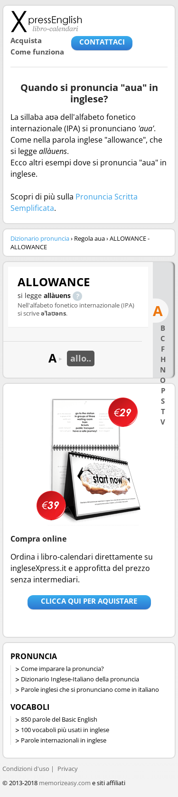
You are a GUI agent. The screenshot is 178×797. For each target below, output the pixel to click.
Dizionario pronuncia (39, 238)
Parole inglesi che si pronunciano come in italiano (90, 689)
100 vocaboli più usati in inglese (65, 729)
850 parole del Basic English (59, 719)
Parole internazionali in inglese (63, 740)
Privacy (67, 768)
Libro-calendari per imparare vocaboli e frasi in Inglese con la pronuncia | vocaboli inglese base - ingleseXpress (46, 21)
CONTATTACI (102, 41)
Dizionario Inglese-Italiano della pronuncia (80, 679)
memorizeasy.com (65, 783)
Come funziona (37, 51)
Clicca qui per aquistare (89, 601)
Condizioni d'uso (25, 768)
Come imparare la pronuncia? (62, 668)
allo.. (80, 358)
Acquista (26, 40)
